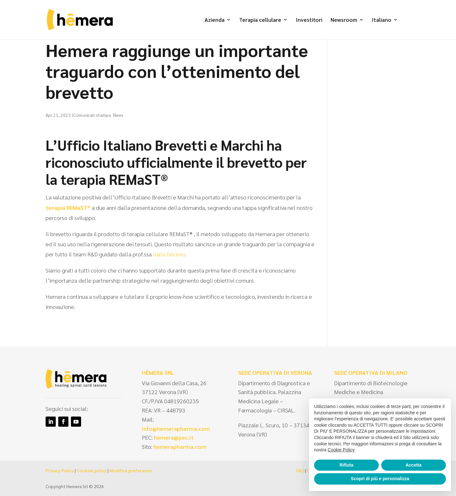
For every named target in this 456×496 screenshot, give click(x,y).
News (118, 115)
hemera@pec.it (173, 437)
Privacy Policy (60, 470)
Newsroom (344, 20)
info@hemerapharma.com (176, 428)
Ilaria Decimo (169, 254)
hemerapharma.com (179, 446)
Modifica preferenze (131, 470)
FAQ (300, 470)
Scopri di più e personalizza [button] (380, 478)
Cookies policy (92, 470)
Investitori (309, 20)
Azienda (215, 20)
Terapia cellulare (260, 20)
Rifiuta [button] (346, 465)
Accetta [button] (414, 465)
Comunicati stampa (92, 115)
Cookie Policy (341, 449)
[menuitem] (385, 28)
